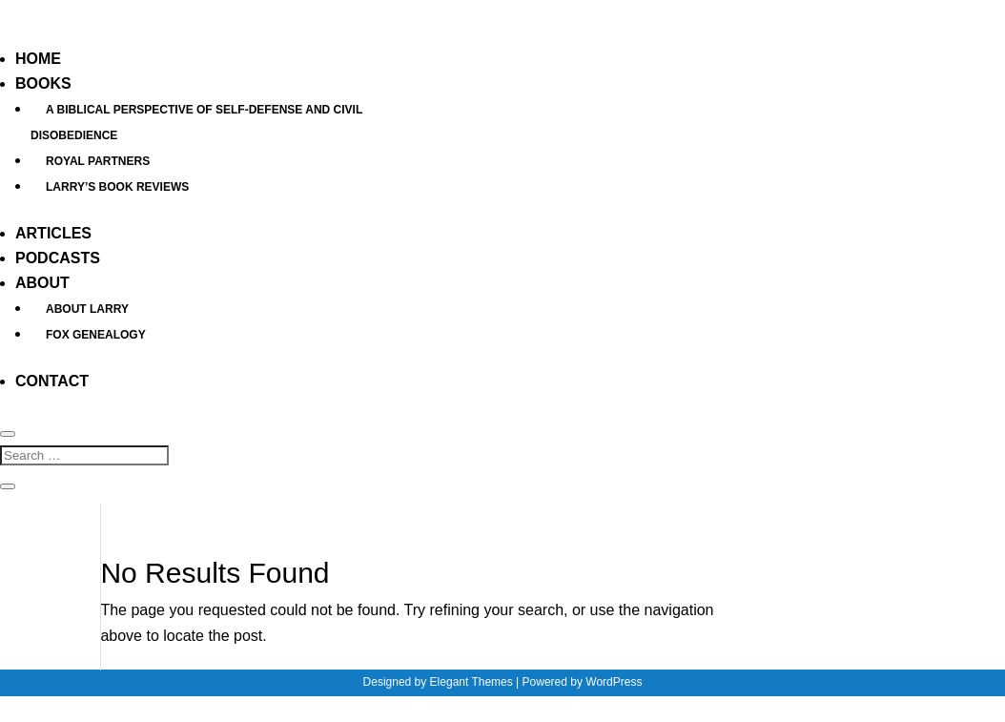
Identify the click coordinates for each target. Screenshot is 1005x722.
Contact (52, 381)
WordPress (613, 682)
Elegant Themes (471, 682)
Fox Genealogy (96, 334)
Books (43, 83)
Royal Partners (98, 161)
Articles (53, 233)
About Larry (87, 309)
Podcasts (57, 258)
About (42, 283)
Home (38, 59)
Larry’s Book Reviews (117, 187)
